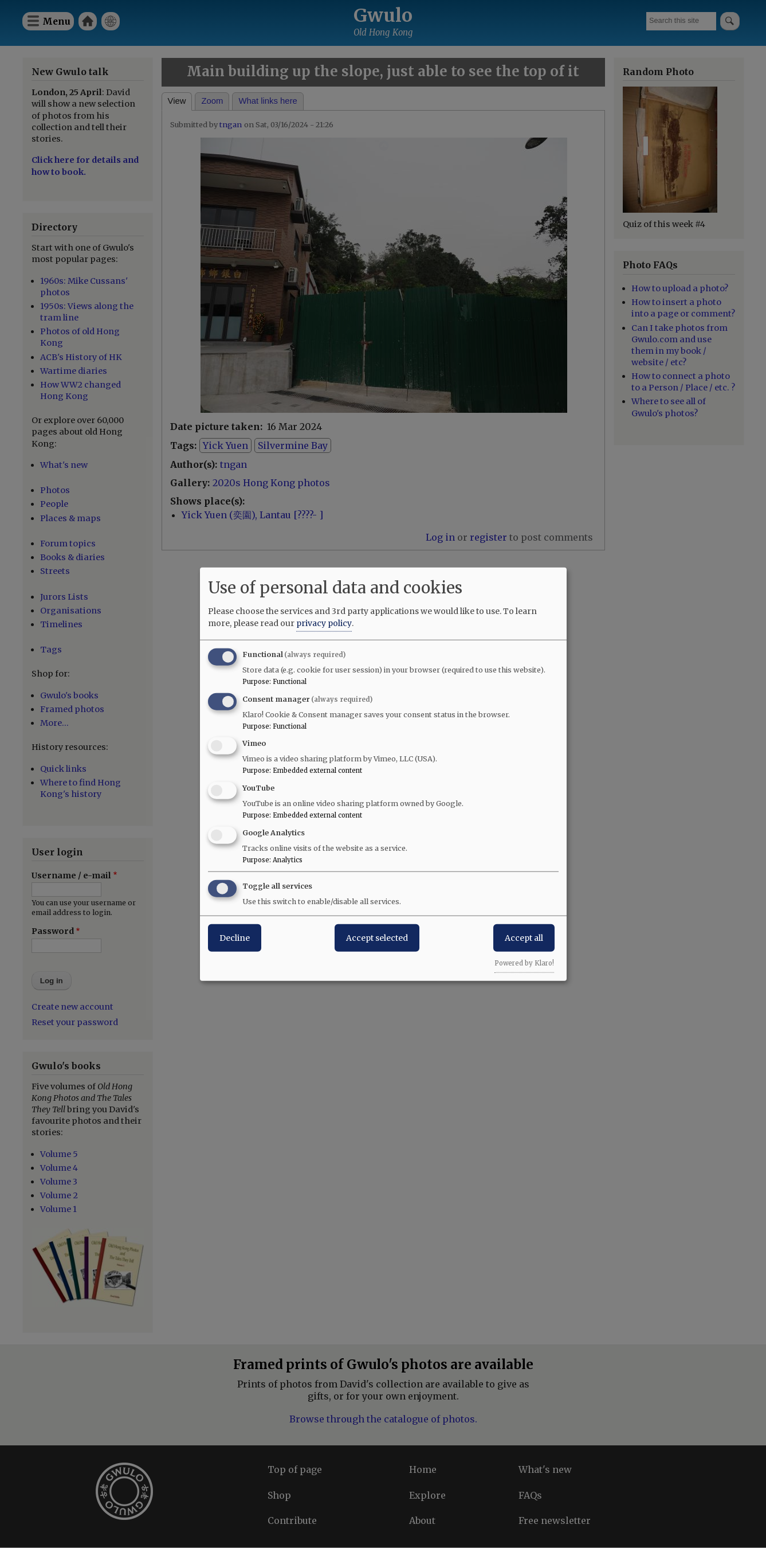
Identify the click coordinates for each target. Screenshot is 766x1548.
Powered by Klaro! (524, 963)
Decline (234, 937)
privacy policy (324, 622)
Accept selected (377, 937)
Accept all (524, 937)
